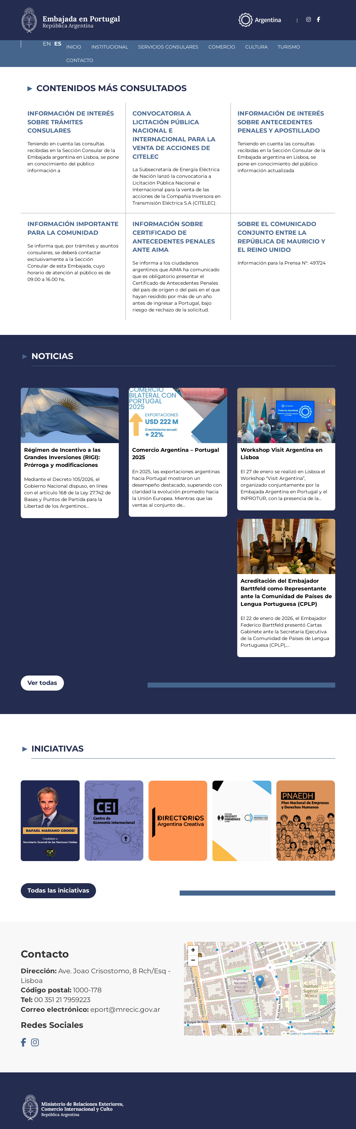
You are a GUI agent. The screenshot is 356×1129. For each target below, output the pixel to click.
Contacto (288, 47)
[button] (260, 968)
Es (331, 19)
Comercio (186, 47)
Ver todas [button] (42, 669)
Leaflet (292, 1020)
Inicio (38, 47)
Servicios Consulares (133, 47)
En (318, 19)
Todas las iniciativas (58, 877)
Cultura (221, 47)
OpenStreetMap (311, 1020)
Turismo (253, 47)
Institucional (74, 47)
